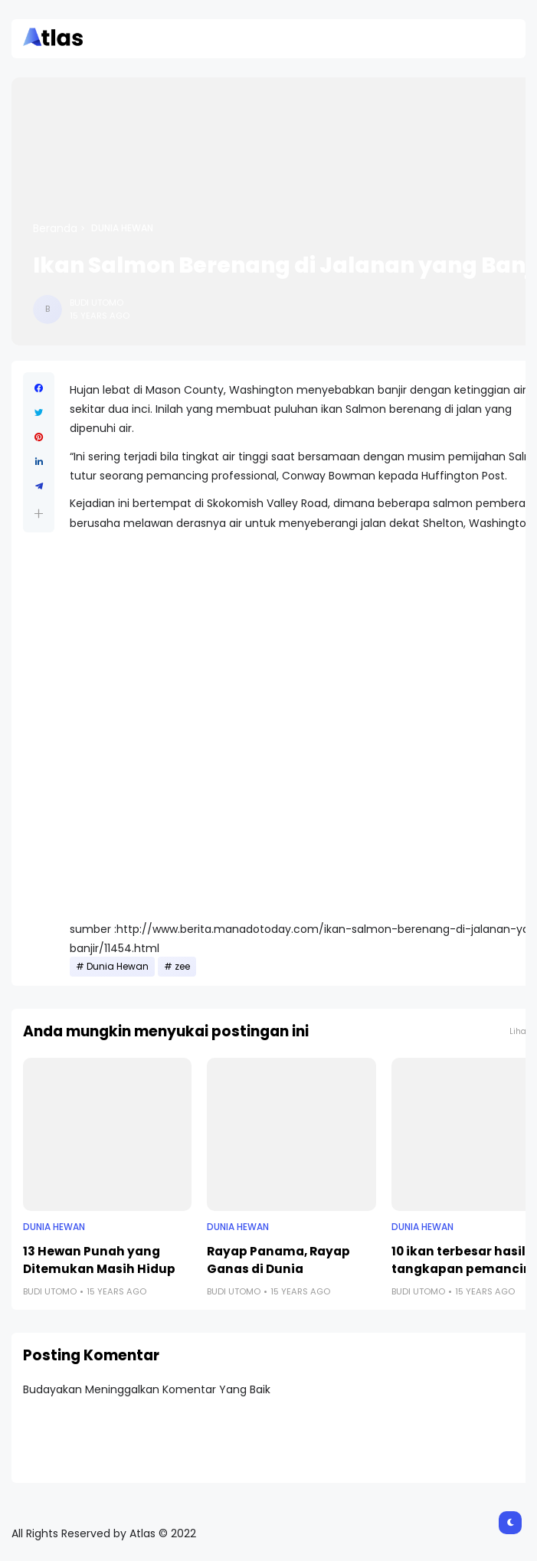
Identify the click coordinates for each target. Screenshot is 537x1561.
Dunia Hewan (122, 228)
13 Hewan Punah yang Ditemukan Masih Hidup (99, 1260)
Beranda (55, 228)
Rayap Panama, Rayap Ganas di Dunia (278, 1260)
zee (182, 966)
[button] (38, 513)
